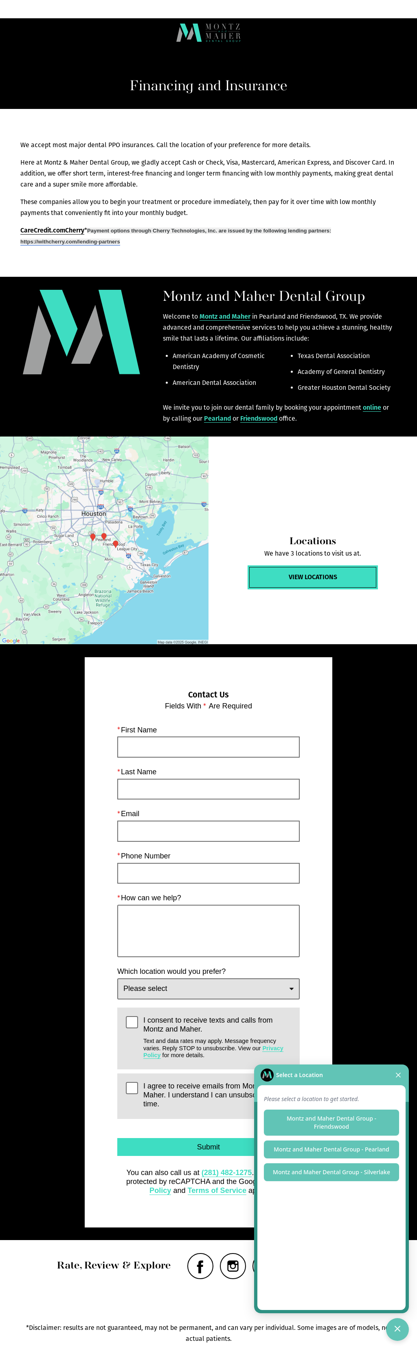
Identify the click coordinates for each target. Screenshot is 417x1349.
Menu (48, 9)
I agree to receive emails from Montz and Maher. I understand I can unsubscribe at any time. (217, 1095)
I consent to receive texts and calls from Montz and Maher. (217, 1037)
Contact (364, 9)
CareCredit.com (42, 230)
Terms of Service (217, 1190)
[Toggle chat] (397, 1329)
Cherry (74, 230)
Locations (152, 9)
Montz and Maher (225, 316)
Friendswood (258, 418)
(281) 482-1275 (227, 1173)
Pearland (217, 418)
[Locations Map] (104, 541)
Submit (208, 1147)
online (372, 407)
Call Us (260, 9)
